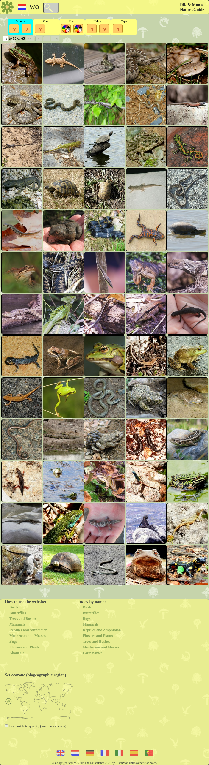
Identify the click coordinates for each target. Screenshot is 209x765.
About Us (16, 653)
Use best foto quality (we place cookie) (37, 726)
